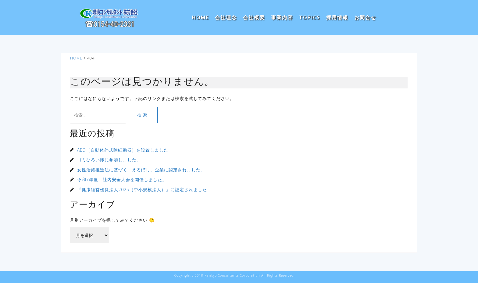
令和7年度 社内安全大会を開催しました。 (122, 179)
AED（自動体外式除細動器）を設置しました (122, 150)
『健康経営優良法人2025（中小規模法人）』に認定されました (142, 189)
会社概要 (254, 17)
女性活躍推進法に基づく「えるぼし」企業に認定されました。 (141, 170)
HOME (200, 17)
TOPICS (309, 17)
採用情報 (337, 17)
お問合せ (365, 17)
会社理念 (226, 17)
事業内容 (282, 17)
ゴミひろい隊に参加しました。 (109, 160)
